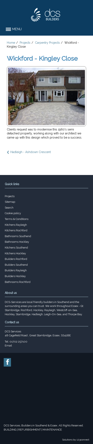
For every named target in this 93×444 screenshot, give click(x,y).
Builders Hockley (15, 276)
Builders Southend (16, 264)
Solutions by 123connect (75, 439)
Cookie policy (13, 213)
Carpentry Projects (47, 42)
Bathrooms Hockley (17, 241)
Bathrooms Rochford (17, 282)
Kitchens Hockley (15, 253)
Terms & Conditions (16, 219)
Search (9, 207)
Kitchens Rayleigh (16, 224)
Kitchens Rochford (16, 230)
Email (8, 345)
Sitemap (10, 201)
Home (11, 42)
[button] (46, 29)
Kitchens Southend (16, 247)
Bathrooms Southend (18, 236)
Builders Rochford (16, 259)
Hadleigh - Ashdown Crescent (30, 152)
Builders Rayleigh (16, 270)
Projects (25, 42)
